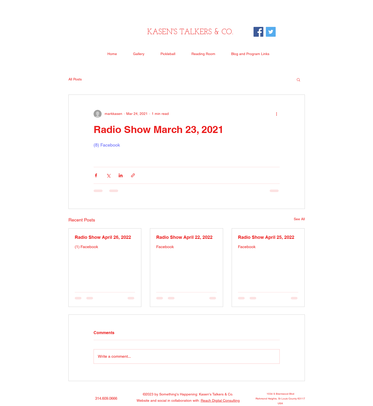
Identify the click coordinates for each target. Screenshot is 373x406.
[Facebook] (258, 32)
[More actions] (277, 114)
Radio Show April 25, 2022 (266, 237)
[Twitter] (271, 32)
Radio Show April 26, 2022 (103, 237)
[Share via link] (133, 175)
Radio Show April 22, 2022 (184, 237)
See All (299, 219)
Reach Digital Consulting (220, 400)
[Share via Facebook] (96, 175)
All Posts (75, 79)
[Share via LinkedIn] (120, 175)
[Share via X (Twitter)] (108, 175)
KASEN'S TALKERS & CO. (190, 32)
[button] (298, 79)
